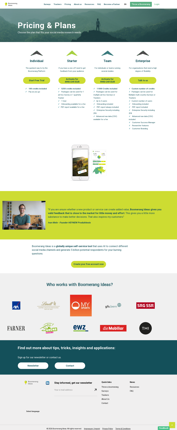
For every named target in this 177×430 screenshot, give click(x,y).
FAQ (99, 4)
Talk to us (143, 80)
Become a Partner (112, 4)
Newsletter (33, 365)
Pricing (68, 4)
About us (78, 4)
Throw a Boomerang (141, 4)
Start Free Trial (36, 80)
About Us (105, 399)
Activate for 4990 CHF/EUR (72, 80)
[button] (125, 4)
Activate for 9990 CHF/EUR (107, 80)
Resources (89, 4)
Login (156, 4)
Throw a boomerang (110, 387)
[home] (11, 4)
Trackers (57, 4)
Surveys (47, 4)
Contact (70, 365)
